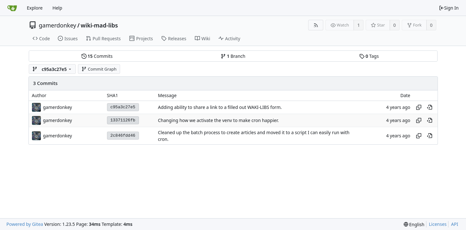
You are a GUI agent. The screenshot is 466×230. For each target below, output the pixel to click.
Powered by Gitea (24, 224)
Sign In (449, 8)
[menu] (414, 224)
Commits (97, 56)
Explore (34, 8)
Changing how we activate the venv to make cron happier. (218, 120)
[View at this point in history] (429, 107)
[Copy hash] (419, 107)
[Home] (12, 8)
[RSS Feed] (315, 25)
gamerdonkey (57, 25)
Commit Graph (98, 69)
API (454, 224)
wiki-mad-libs (99, 25)
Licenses (438, 224)
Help (57, 8)
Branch (233, 56)
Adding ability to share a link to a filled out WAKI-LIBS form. (220, 107)
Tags (369, 56)
